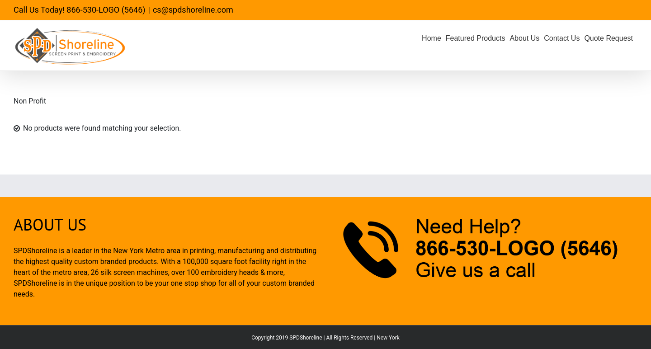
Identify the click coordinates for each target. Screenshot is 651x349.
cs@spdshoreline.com (193, 9)
